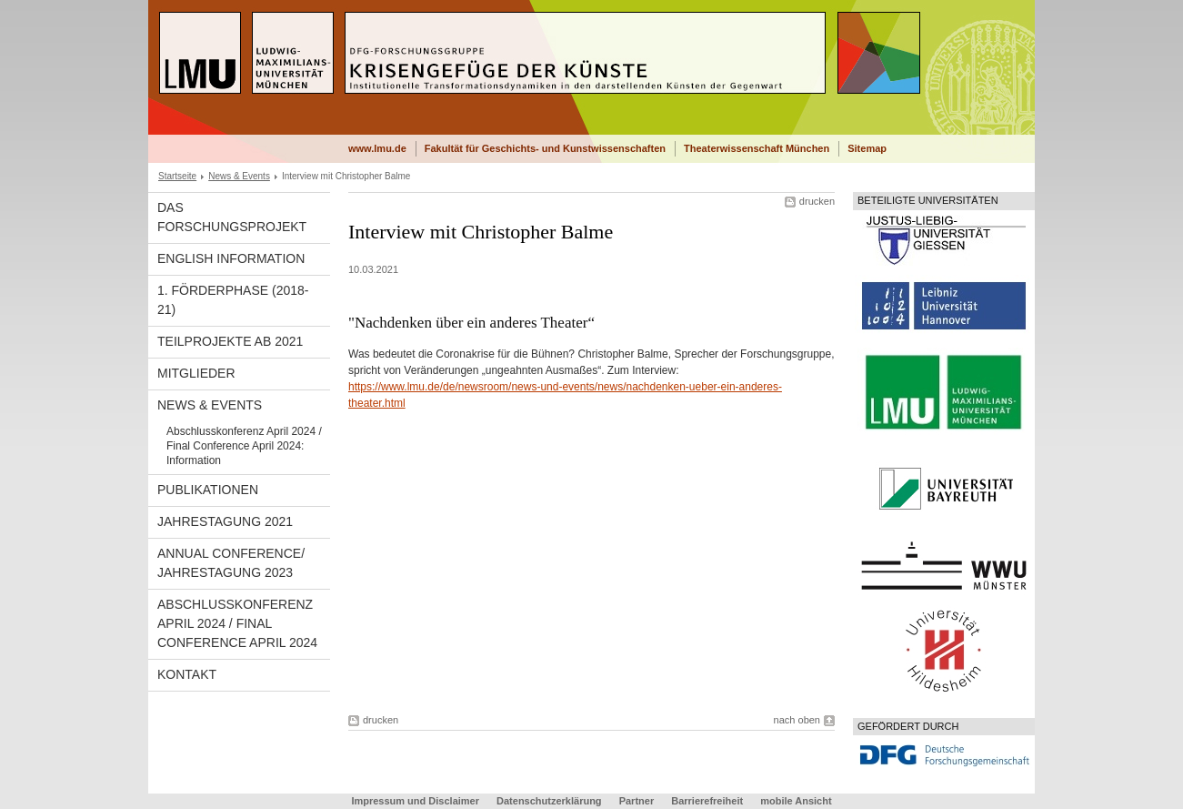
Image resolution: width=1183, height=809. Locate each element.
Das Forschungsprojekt (231, 217)
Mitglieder (196, 373)
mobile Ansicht (795, 800)
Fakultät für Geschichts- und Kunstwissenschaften (545, 148)
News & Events (239, 176)
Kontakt (186, 674)
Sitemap (867, 148)
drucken (817, 201)
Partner (637, 800)
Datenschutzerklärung (549, 800)
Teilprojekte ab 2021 (230, 341)
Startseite (177, 176)
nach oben (797, 719)
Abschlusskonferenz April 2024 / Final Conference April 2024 (237, 623)
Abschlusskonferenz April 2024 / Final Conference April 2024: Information (244, 446)
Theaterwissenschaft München (756, 148)
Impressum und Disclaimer (415, 800)
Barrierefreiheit (708, 800)
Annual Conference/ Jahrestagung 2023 (231, 563)
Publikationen (207, 489)
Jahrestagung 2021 (225, 521)
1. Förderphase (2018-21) (233, 300)
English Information (231, 258)
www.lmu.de (377, 148)
